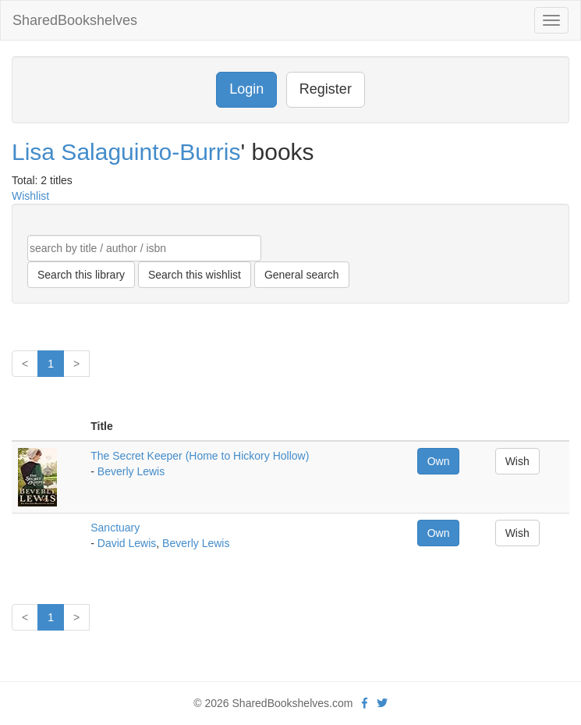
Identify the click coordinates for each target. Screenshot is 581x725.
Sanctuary (115, 527)
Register (325, 89)
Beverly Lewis (131, 471)
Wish (517, 461)
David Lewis (126, 543)
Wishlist (30, 196)
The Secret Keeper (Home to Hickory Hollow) (199, 456)
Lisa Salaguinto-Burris (126, 152)
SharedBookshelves (74, 20)
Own (438, 461)
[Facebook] (364, 703)
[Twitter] (382, 703)
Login (246, 89)
